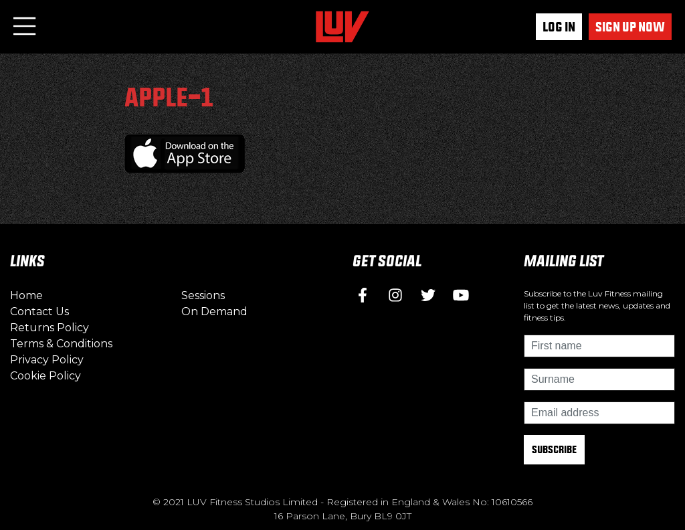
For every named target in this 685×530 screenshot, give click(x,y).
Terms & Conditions (61, 343)
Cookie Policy (45, 375)
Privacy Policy (47, 359)
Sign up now (630, 27)
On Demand (214, 311)
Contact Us (39, 311)
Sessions (203, 295)
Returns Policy (49, 327)
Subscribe (554, 449)
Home (26, 295)
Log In (559, 27)
